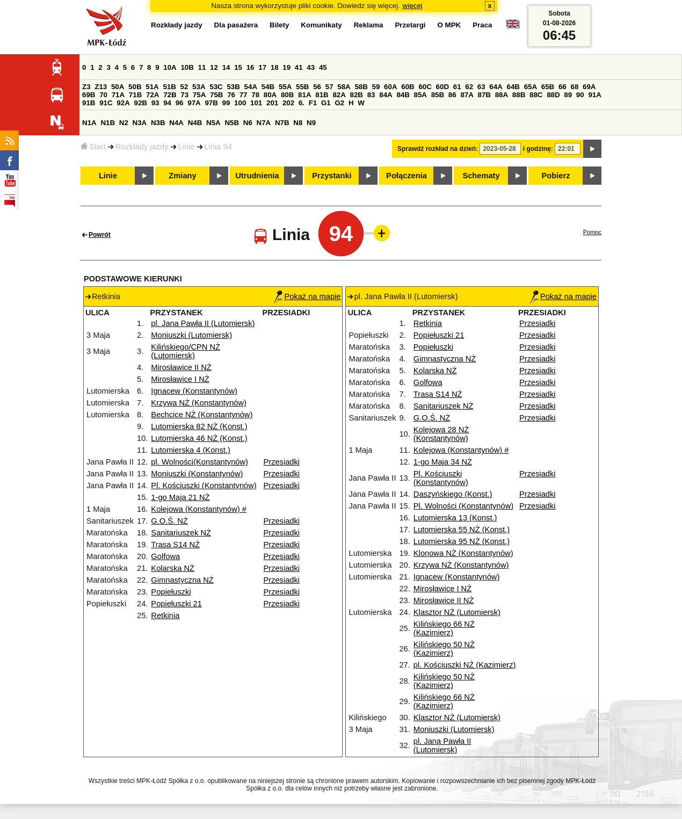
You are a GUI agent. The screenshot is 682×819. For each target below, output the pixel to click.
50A (117, 87)
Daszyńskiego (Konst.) (452, 494)
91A (594, 95)
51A (152, 87)
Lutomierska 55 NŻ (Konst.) (461, 529)
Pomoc (592, 232)
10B (186, 67)
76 (231, 95)
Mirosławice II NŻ (181, 367)
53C (215, 87)
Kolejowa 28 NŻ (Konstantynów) (441, 434)
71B (135, 95)
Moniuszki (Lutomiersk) (191, 335)
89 (568, 95)
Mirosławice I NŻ (180, 379)
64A (495, 87)
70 (103, 95)
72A (152, 95)
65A (530, 87)
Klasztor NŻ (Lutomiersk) (456, 612)
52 (184, 87)
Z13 (101, 87)
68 (574, 87)
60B (407, 87)
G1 (326, 103)
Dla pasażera (236, 25)
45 (323, 67)
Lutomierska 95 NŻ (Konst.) (461, 541)
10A (169, 67)
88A (501, 95)
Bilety (279, 25)
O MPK (449, 25)
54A (250, 87)
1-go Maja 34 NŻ (442, 462)
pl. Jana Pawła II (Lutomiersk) (203, 323)
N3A (140, 123)
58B (360, 87)
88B (518, 95)
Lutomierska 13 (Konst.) (455, 517)
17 (262, 67)
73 (184, 95)
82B (356, 95)
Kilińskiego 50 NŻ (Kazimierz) (444, 648)
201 (272, 103)
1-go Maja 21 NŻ (180, 497)
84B (402, 95)
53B (233, 87)
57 (329, 87)
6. (301, 103)
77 (244, 95)
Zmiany (182, 175)
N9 (311, 123)
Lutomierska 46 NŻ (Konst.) (199, 438)
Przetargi (410, 25)
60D (442, 87)
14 (226, 67)
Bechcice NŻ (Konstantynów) (201, 414)
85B (437, 95)
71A (118, 95)
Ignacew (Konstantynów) (194, 391)
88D (553, 95)
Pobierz (556, 175)
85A (420, 95)
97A (193, 103)
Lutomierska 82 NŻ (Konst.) (199, 426)
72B (169, 95)
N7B (282, 123)
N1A (89, 123)
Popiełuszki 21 (176, 603)
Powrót (100, 234)
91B (88, 103)
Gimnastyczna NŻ (182, 580)
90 (580, 95)
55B (302, 87)
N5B (231, 123)
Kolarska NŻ (172, 568)
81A (304, 95)
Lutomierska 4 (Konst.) (190, 450)
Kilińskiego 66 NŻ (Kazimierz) (444, 628)
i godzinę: (538, 149)
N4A (176, 123)
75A (199, 95)
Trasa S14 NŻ (175, 544)
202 (288, 103)
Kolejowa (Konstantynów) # (198, 509)
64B (512, 87)
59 (376, 87)
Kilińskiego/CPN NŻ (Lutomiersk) (185, 351)
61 (457, 87)
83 (371, 95)
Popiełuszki (171, 592)
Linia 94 (218, 146)
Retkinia (165, 615)
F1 (313, 103)
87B (484, 95)
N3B (158, 123)
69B (88, 95)
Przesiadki (281, 462)
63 (481, 87)
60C (424, 87)
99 (226, 103)
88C (535, 95)
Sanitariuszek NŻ (181, 532)
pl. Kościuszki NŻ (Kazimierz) (464, 665)
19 (286, 67)
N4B (195, 123)
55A (285, 87)
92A (123, 103)
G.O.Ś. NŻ (169, 521)
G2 (339, 103)
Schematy (480, 175)
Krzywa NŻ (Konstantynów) (198, 402)
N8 (297, 123)
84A (385, 95)
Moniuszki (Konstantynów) (197, 473)
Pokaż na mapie (306, 296)
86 (452, 95)
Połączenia (406, 175)
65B (547, 87)
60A (390, 87)
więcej (413, 6)
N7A (264, 123)
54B (268, 87)
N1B (107, 123)
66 (562, 87)
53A (198, 87)
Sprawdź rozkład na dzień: (437, 149)
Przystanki (331, 175)
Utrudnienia (257, 175)
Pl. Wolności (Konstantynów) (463, 506)
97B (211, 103)
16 (250, 67)
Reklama (368, 25)
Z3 (86, 87)
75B (216, 95)
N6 (247, 123)
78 (255, 95)
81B (321, 95)
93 (155, 103)
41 (299, 67)
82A (338, 95)
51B (169, 87)
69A (589, 87)
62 (469, 87)
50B (134, 87)
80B (287, 95)
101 (256, 103)
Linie (186, 146)
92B (140, 103)
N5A (213, 123)
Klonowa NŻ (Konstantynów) (463, 553)
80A (270, 95)
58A (343, 87)
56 (317, 87)
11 (202, 67)
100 (240, 103)
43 (311, 67)
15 (238, 67)
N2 (123, 123)
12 (214, 67)
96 (180, 103)
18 (275, 67)
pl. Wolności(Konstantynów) (199, 462)
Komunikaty (321, 25)
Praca (482, 25)
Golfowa (165, 556)
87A (466, 95)
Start (93, 146)
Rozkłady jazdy (142, 146)
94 (167, 103)
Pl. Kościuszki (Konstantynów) (203, 485)
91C (105, 103)
